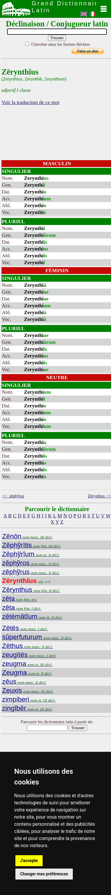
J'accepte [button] (29, 860)
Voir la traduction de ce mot (30, 102)
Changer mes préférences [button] (44, 874)
